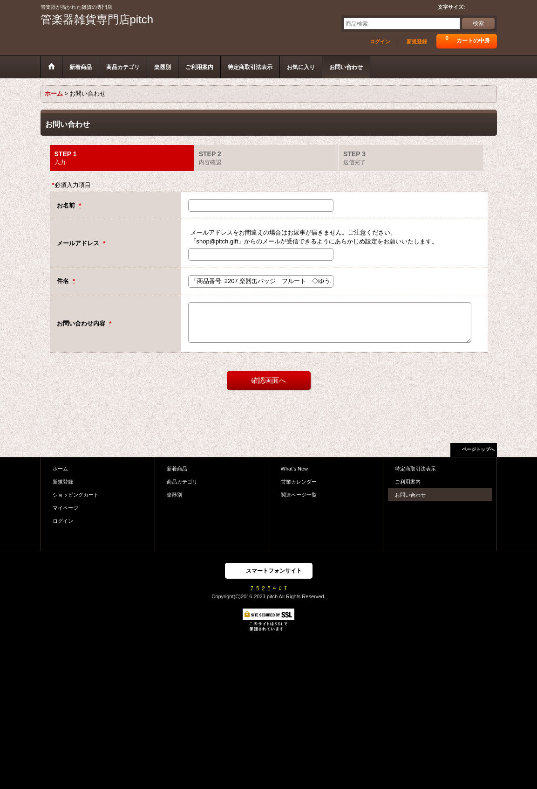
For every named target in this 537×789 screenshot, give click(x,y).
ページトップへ (478, 449)
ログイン (380, 41)
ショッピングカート (76, 495)
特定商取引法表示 (415, 468)
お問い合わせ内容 (82, 323)
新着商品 (177, 468)
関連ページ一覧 (299, 495)
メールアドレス (79, 243)
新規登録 (417, 41)
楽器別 (174, 495)
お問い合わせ (410, 495)
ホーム (60, 468)
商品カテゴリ (182, 481)
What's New (294, 468)
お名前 (67, 205)
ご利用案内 (408, 481)
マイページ (65, 508)
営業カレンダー (299, 481)
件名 (64, 280)
